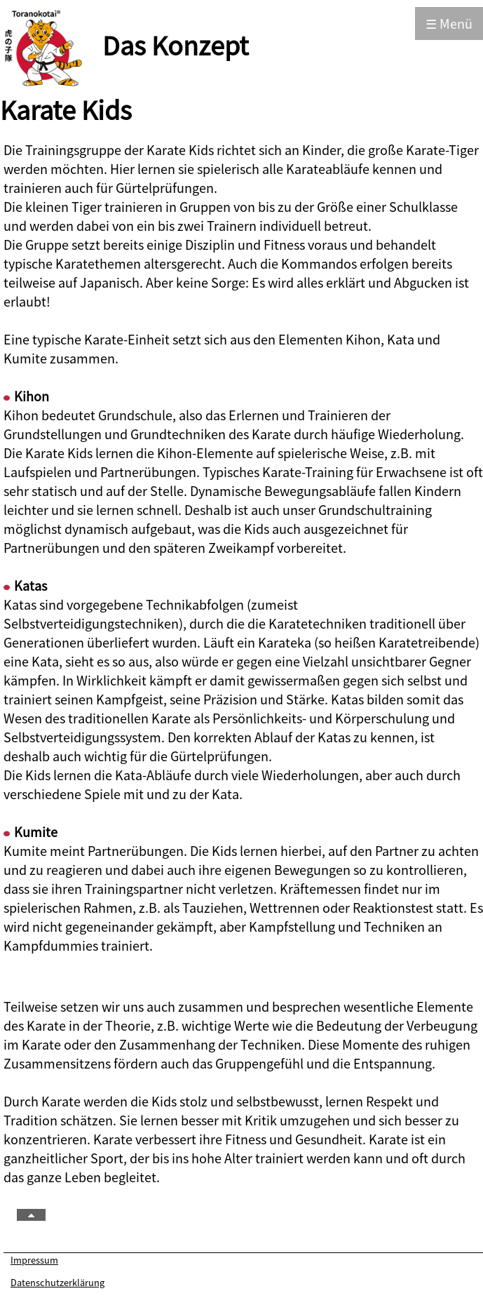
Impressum (34, 1259)
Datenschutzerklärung (57, 1282)
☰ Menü (449, 23)
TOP (48, 1215)
